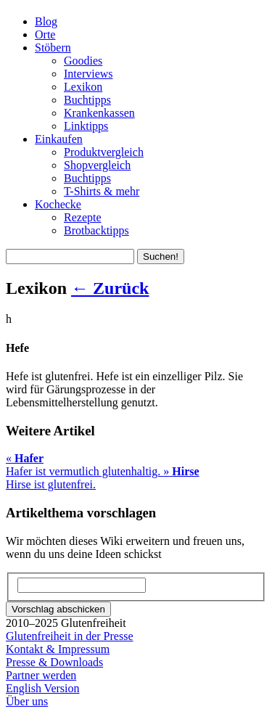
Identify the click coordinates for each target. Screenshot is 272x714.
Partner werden (41, 675)
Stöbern (53, 47)
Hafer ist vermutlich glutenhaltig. (84, 464)
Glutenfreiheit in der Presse (69, 636)
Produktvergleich (104, 152)
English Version (42, 688)
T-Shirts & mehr (101, 191)
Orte (45, 34)
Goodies (83, 60)
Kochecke (58, 204)
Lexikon (83, 87)
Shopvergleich (97, 165)
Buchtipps (87, 100)
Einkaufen (59, 139)
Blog (46, 21)
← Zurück (110, 288)
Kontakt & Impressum (58, 649)
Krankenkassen (99, 113)
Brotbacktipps (96, 230)
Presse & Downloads (54, 662)
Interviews (88, 73)
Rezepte (83, 217)
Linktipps (86, 126)
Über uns (27, 701)
